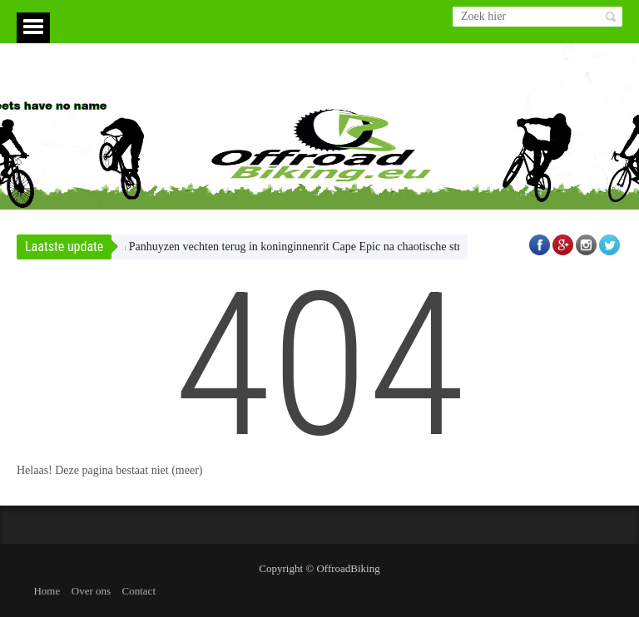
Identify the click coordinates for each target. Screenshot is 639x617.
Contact (139, 591)
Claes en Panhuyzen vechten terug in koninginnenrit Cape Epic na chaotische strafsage (291, 246)
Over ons (91, 591)
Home (46, 591)
